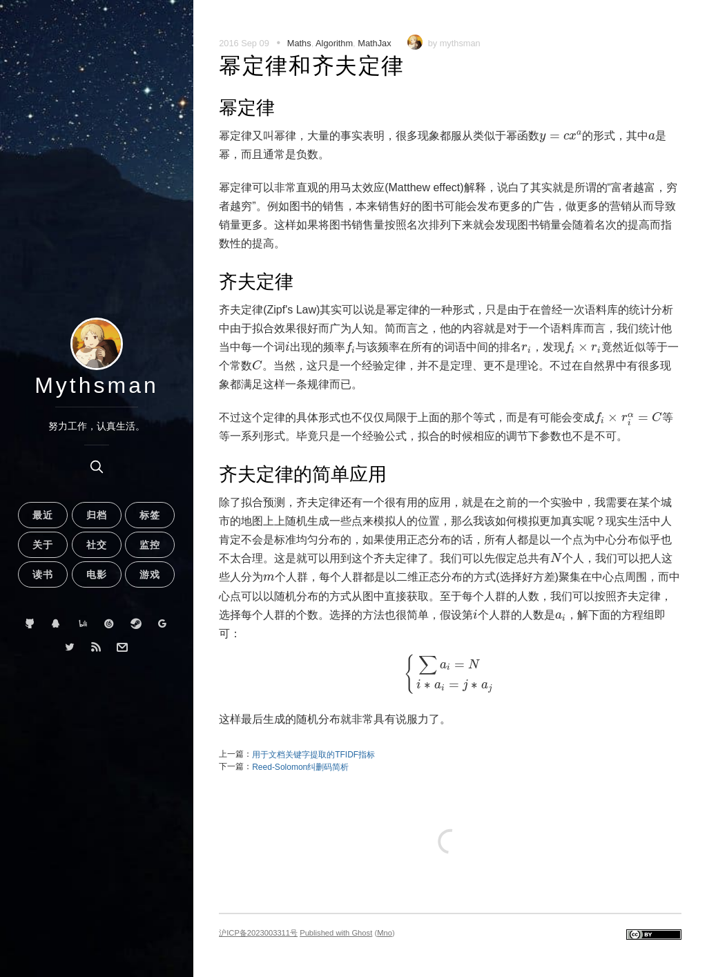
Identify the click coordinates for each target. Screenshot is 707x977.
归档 (96, 515)
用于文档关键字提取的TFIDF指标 (313, 755)
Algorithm (334, 43)
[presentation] (560, 136)
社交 (96, 544)
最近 (42, 515)
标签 (149, 515)
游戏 (149, 574)
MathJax (374, 43)
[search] (97, 467)
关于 (42, 544)
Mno (384, 933)
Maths (299, 43)
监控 (149, 544)
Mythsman (97, 385)
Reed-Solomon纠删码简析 (300, 767)
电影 (96, 574)
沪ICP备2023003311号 (258, 933)
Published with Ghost (336, 933)
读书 (42, 574)
